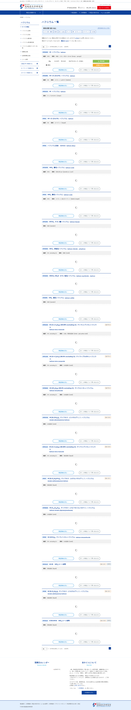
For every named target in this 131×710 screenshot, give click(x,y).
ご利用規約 (51, 703)
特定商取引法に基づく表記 (73, 703)
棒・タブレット (77, 31)
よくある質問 (106, 12)
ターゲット (86, 31)
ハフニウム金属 (26, 30)
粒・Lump (62, 31)
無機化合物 (25, 51)
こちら (77, 38)
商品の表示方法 (94, 12)
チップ (68, 31)
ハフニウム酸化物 (26, 38)
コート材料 (25, 59)
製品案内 (74, 12)
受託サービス (65, 41)
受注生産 (102, 61)
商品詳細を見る (63, 70)
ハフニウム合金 (26, 34)
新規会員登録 (72, 7)
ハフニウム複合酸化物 (28, 42)
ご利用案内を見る (88, 692)
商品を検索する (31, 12)
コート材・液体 (48, 31)
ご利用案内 (83, 12)
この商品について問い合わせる (90, 70)
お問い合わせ (77, 685)
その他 (93, 31)
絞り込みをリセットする (103, 28)
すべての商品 (25, 27)
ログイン (81, 7)
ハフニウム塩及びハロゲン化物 (29, 47)
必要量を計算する (100, 65)
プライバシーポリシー (60, 703)
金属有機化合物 (26, 55)
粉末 (56, 31)
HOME (21, 17)
